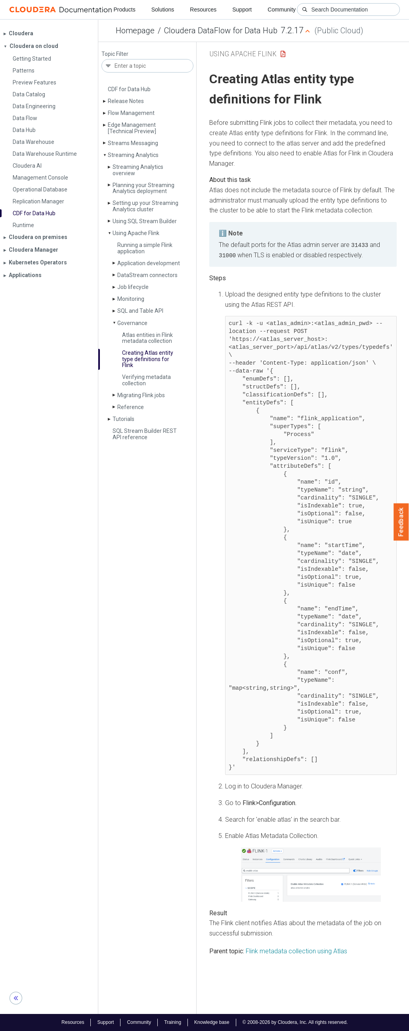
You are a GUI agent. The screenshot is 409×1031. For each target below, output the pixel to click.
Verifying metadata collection (146, 380)
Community (282, 9)
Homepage (135, 30)
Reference (130, 407)
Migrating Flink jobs (141, 395)
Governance (132, 323)
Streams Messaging (133, 143)
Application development (148, 263)
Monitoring (130, 299)
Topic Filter (114, 54)
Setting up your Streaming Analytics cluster (145, 206)
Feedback (401, 522)
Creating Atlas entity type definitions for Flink (147, 359)
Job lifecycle (133, 287)
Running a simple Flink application (144, 248)
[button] (310, 874)
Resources (203, 9)
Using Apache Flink (136, 233)
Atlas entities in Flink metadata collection (147, 338)
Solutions (162, 9)
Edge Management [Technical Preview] (132, 128)
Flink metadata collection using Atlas (296, 950)
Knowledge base (211, 1022)
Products (124, 9)
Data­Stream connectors (147, 275)
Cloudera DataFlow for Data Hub (220, 30)
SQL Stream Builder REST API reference (145, 434)
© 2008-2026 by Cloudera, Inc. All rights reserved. (295, 1022)
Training (172, 1022)
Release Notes (126, 101)
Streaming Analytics (133, 155)
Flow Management (131, 113)
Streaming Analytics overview (138, 170)
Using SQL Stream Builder (145, 221)
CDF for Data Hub (129, 89)
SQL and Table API (140, 311)
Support (242, 9)
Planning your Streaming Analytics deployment (143, 188)
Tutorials (123, 419)
